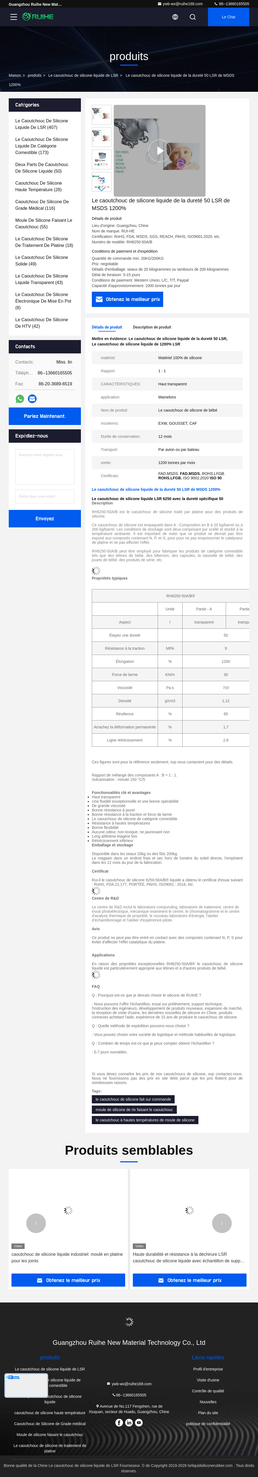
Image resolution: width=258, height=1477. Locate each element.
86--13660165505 (231, 4)
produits (35, 75)
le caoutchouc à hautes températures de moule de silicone (145, 1120)
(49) (41, 260)
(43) (41, 279)
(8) (43, 301)
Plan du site (208, 1413)
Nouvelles (208, 1402)
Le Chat (228, 17)
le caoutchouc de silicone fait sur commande (133, 1099)
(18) (44, 242)
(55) (43, 223)
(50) (41, 167)
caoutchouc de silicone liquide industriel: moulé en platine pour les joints (67, 1257)
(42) (41, 323)
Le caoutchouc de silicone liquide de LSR (83, 75)
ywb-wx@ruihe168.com (180, 4)
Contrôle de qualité (208, 1391)
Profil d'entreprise (208, 1369)
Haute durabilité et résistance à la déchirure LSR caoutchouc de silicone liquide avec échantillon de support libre (189, 1258)
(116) (42, 205)
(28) (38, 186)
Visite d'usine (208, 1380)
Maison (15, 75)
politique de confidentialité (208, 1424)
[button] (102, 189)
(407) (41, 124)
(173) (41, 146)
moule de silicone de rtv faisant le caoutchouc (134, 1109)
